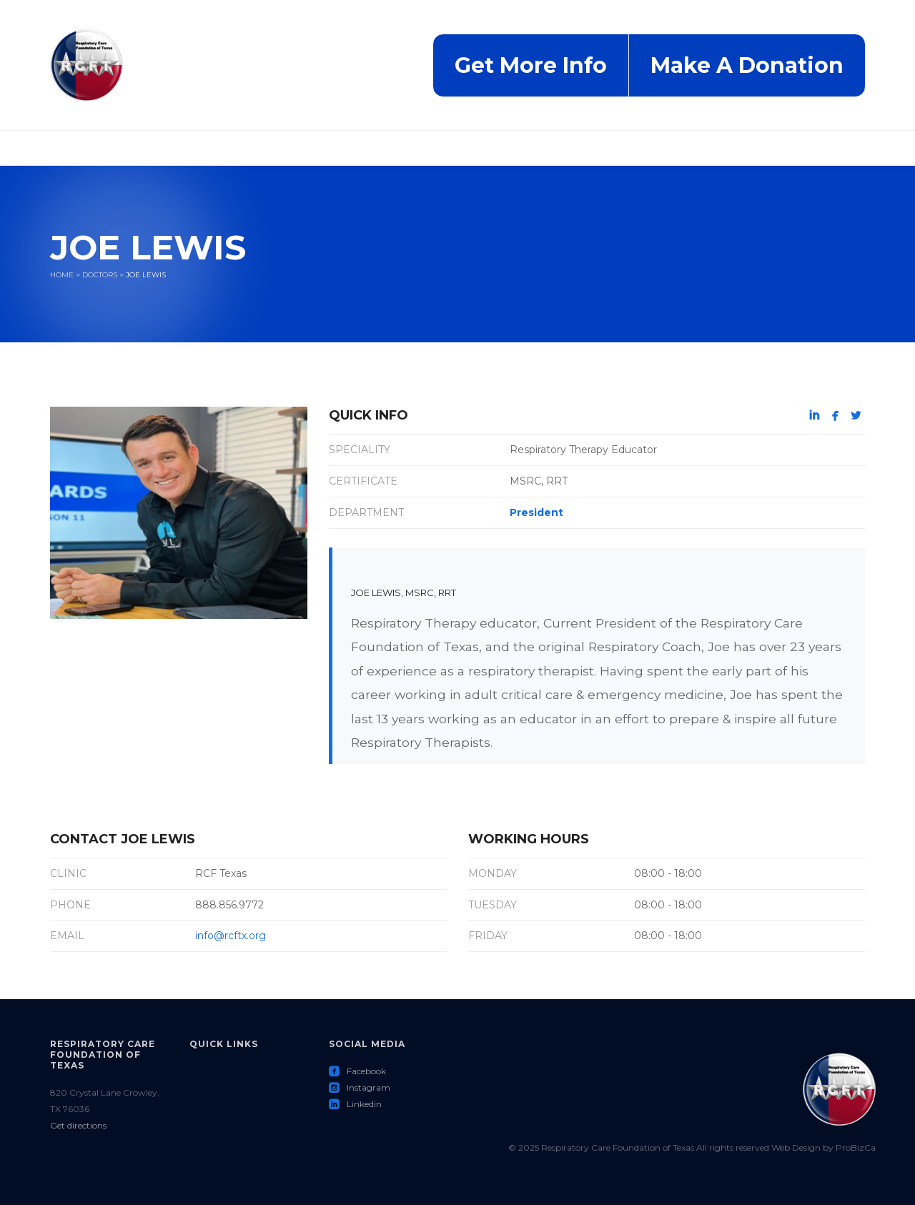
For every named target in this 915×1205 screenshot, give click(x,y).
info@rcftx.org (230, 935)
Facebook (357, 1071)
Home (62, 274)
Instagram (359, 1087)
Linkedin (355, 1104)
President (536, 512)
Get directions (78, 1125)
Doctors (99, 274)
